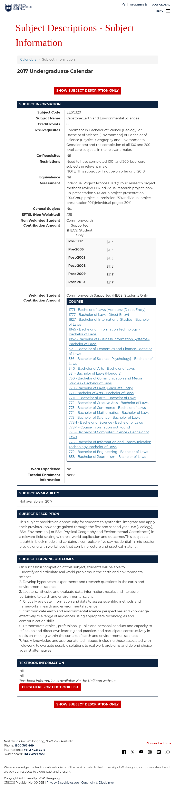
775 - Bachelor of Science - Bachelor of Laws (104, 417)
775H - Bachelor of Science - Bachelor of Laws (106, 422)
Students (138, 4)
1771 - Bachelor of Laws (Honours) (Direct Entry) (107, 310)
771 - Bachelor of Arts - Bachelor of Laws (101, 393)
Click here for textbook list (50, 687)
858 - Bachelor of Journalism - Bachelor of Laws (107, 457)
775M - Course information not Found (99, 427)
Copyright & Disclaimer (97, 782)
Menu (162, 10)
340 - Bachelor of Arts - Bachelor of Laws (102, 368)
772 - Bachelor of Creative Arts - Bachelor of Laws (108, 403)
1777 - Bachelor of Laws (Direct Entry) (99, 315)
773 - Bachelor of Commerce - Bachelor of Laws (107, 408)
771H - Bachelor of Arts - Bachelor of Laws (102, 398)
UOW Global (161, 4)
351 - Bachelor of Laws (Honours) (95, 373)
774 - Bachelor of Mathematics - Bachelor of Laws (109, 413)
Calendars (28, 59)
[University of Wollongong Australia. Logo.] (18, 8)
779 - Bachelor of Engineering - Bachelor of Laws (108, 452)
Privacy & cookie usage (63, 782)
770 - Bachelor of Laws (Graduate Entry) (101, 388)
